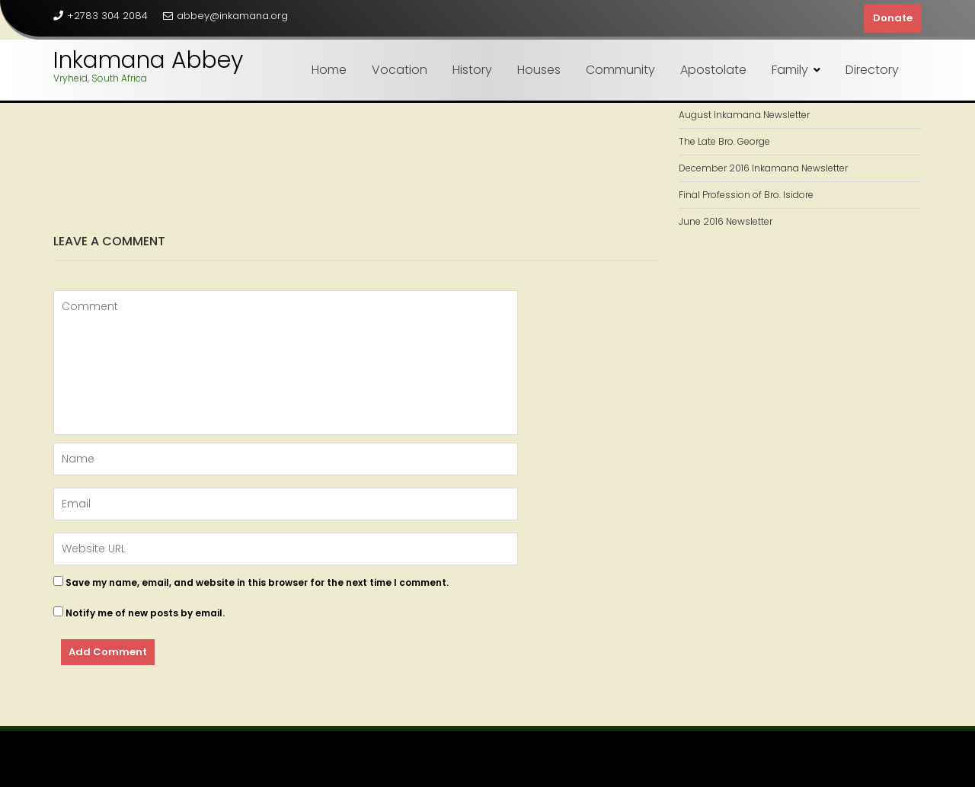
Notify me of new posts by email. (145, 612)
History (472, 69)
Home (329, 69)
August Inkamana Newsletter (744, 114)
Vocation (399, 69)
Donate (893, 18)
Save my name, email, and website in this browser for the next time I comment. (257, 582)
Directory (872, 69)
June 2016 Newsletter (725, 221)
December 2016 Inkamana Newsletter (763, 168)
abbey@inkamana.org (225, 15)
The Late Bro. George (724, 141)
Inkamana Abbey (148, 60)
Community (620, 69)
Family (790, 69)
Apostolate (713, 69)
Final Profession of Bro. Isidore (746, 194)
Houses (539, 69)
